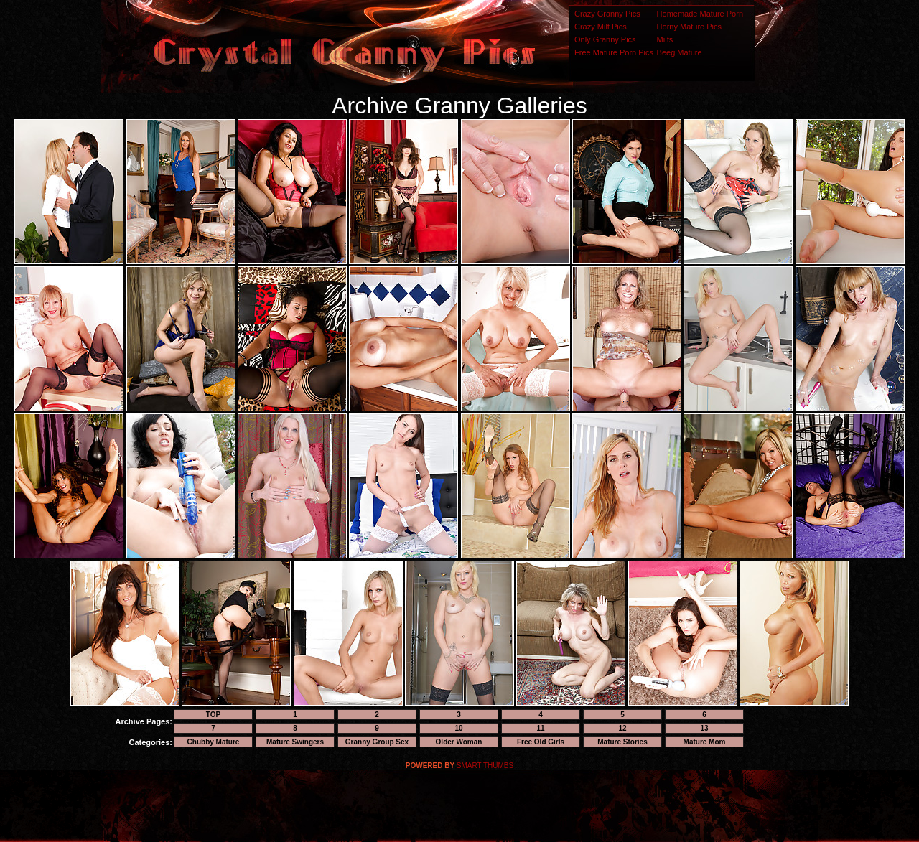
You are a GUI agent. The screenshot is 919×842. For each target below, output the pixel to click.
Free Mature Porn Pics (613, 52)
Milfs (665, 39)
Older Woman (459, 742)
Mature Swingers (295, 742)
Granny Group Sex (377, 742)
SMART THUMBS (485, 766)
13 (704, 728)
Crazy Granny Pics (607, 13)
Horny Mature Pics (689, 26)
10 (458, 728)
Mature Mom (705, 742)
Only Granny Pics (605, 39)
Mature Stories (622, 742)
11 (540, 728)
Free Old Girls (540, 742)
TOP (213, 715)
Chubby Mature (213, 742)
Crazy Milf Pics (600, 26)
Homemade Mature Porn (700, 13)
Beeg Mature (679, 52)
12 (622, 728)
